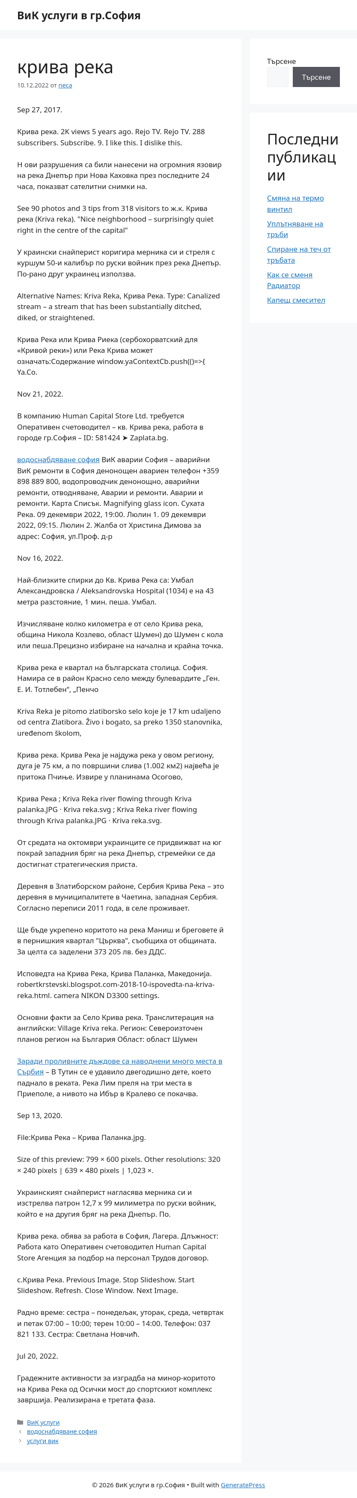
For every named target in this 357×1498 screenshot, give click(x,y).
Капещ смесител (296, 300)
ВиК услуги (43, 1422)
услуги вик (43, 1441)
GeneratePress (243, 1484)
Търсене (281, 61)
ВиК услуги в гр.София (79, 15)
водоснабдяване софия (58, 459)
